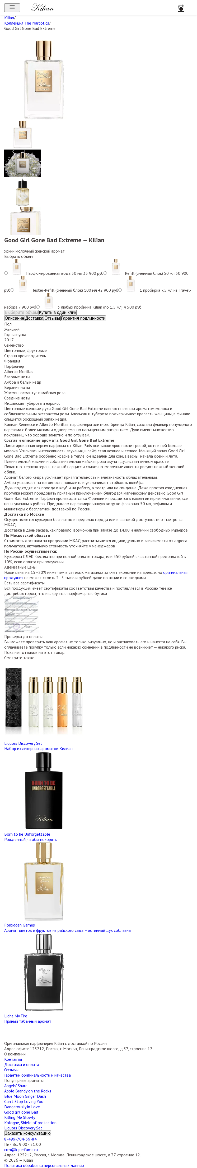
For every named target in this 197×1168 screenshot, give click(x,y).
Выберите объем (21, 312)
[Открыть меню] (12, 7)
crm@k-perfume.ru (21, 1149)
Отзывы (52, 318)
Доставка (34, 318)
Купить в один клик (57, 312)
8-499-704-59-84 (20, 1139)
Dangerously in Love (22, 1106)
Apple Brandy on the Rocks (27, 1090)
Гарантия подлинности (83, 318)
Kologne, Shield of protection (30, 1122)
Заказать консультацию (28, 1133)
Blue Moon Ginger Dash (25, 1096)
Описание (14, 318)
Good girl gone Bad (21, 1112)
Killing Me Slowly (19, 1117)
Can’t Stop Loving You (23, 1101)
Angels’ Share (15, 1085)
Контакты (13, 1059)
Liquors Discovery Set (23, 1127)
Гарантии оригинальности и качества (37, 1075)
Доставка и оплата (21, 1064)
